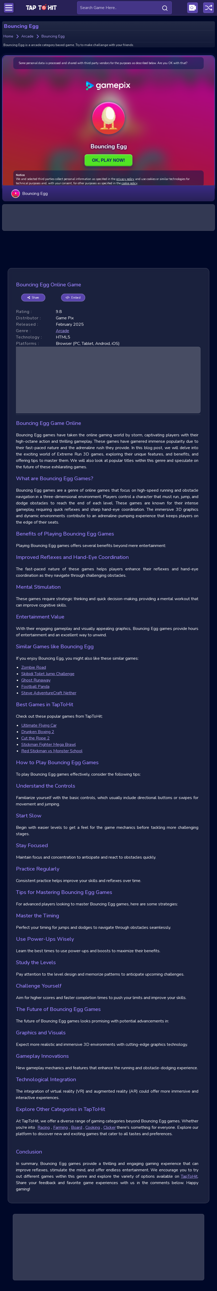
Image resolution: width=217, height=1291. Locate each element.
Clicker (109, 1127)
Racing (43, 1127)
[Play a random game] (208, 7)
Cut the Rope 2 (35, 738)
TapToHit (189, 1176)
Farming (60, 1127)
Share (33, 297)
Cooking (92, 1127)
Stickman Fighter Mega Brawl (48, 744)
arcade (62, 331)
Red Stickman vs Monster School (51, 751)
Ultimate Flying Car (39, 725)
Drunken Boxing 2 (37, 732)
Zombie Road (33, 667)
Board (76, 1127)
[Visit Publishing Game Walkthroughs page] (192, 7)
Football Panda (35, 687)
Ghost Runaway (36, 680)
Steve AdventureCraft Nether (48, 693)
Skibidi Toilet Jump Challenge (47, 674)
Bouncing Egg (29, 193)
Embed (73, 297)
